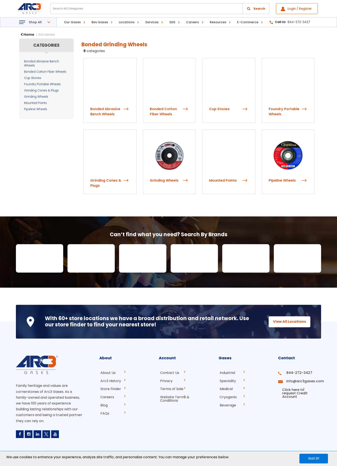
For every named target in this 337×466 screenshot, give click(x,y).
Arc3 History (109, 380)
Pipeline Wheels (35, 109)
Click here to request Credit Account (296, 390)
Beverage (227, 403)
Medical (225, 388)
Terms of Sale (170, 388)
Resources (218, 22)
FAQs (103, 411)
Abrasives (46, 34)
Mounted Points (35, 103)
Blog (103, 403)
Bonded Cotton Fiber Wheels (45, 72)
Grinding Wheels (36, 97)
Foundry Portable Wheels (42, 84)
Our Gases (72, 22)
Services (152, 22)
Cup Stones (32, 78)
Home (27, 34)
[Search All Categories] (160, 8)
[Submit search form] (256, 8)
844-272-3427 (290, 22)
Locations (127, 22)
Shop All (35, 22)
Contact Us (168, 372)
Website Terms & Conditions (173, 397)
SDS (172, 22)
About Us (107, 372)
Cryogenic (227, 395)
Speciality (227, 380)
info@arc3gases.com (302, 380)
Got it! (313, 458)
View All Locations (285, 321)
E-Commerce (247, 22)
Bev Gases (100, 22)
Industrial (226, 372)
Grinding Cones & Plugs (41, 90)
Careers (192, 22)
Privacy (165, 380)
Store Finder (109, 388)
